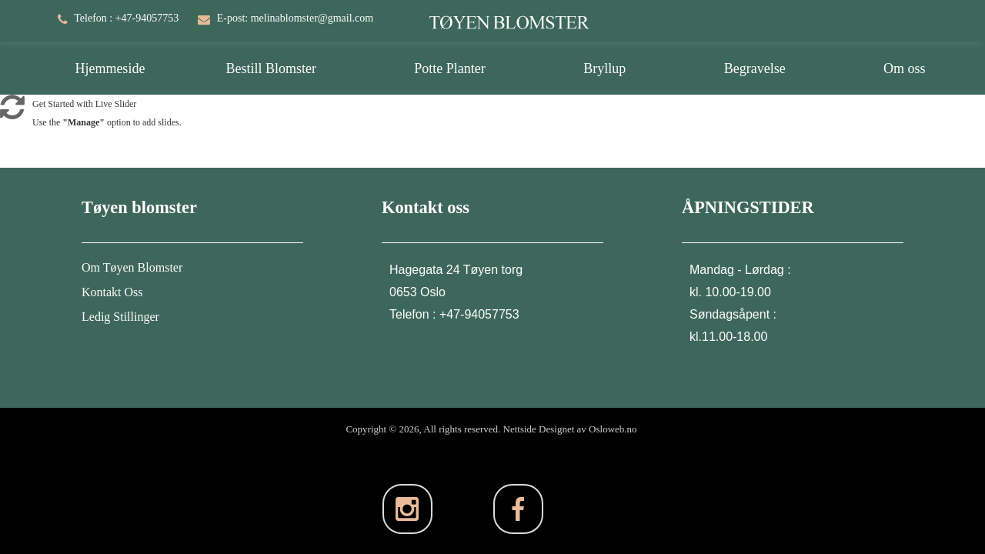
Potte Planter (450, 68)
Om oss (904, 68)
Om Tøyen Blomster (132, 267)
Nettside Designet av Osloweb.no (570, 429)
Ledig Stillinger (120, 316)
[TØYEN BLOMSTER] (509, 13)
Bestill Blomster (270, 68)
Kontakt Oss (112, 292)
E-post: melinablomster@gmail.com (295, 18)
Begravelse (755, 68)
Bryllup (604, 68)
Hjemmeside (110, 68)
